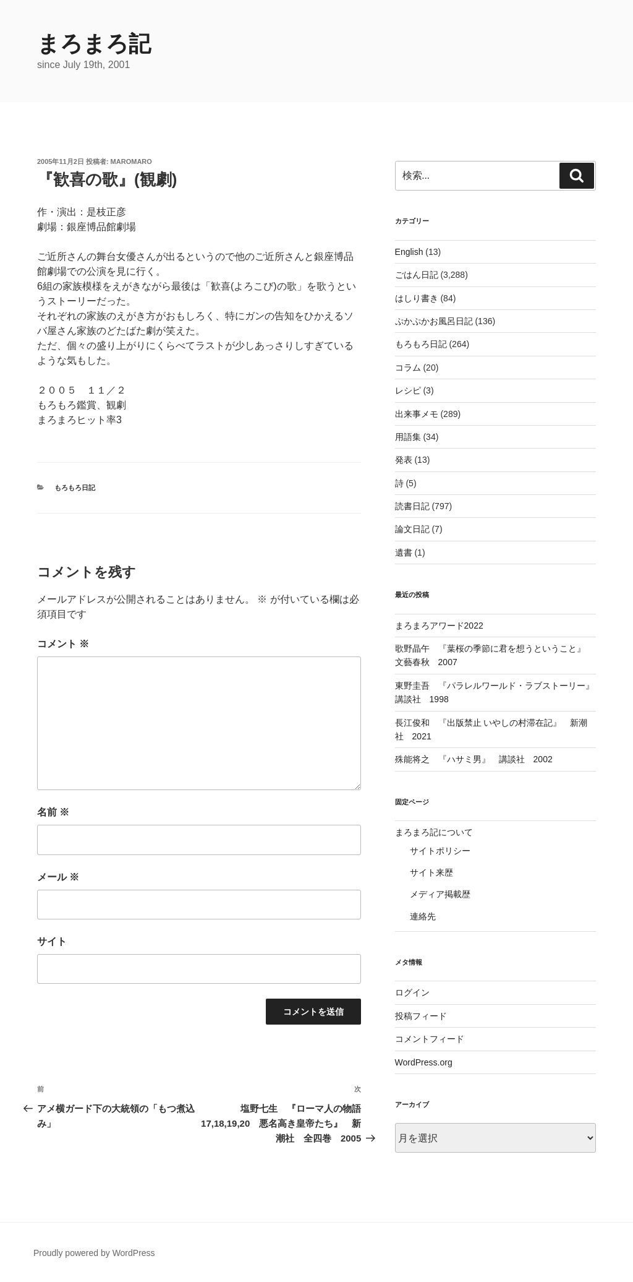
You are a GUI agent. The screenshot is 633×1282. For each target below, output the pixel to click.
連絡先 (423, 916)
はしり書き (416, 298)
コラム (408, 367)
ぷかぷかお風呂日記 (434, 321)
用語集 (408, 437)
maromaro (131, 161)
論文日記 (412, 529)
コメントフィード (429, 1039)
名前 (53, 812)
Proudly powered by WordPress (94, 1253)
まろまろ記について (434, 832)
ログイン (412, 992)
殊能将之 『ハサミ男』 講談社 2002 (474, 759)
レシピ (408, 390)
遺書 (403, 552)
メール (58, 877)
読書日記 (412, 506)
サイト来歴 (431, 872)
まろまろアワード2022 (439, 625)
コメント (63, 644)
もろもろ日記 (74, 487)
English (409, 252)
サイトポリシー (440, 851)
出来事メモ (416, 414)
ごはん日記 (416, 275)
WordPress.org (423, 1062)
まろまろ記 (94, 43)
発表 (403, 460)
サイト (52, 941)
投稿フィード (421, 1016)
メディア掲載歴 (440, 894)
